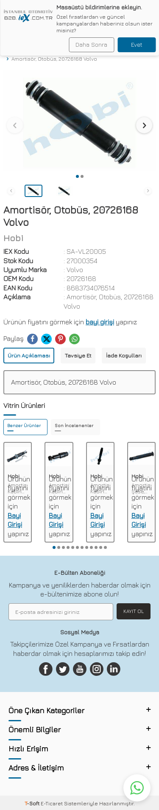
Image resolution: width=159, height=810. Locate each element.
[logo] (47, 11)
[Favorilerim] (124, 11)
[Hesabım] (138, 11)
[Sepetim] (152, 11)
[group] (79, 120)
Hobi (13, 238)
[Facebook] (46, 669)
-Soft (33, 803)
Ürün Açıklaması (29, 355)
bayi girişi (100, 322)
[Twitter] (63, 669)
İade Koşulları (124, 355)
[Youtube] (79, 669)
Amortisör (53, 52)
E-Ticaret (52, 803)
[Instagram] (96, 669)
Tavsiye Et (78, 355)
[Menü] (7, 11)
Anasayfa (18, 52)
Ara (146, 32)
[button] (77, 176)
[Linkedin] (113, 669)
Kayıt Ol (133, 611)
